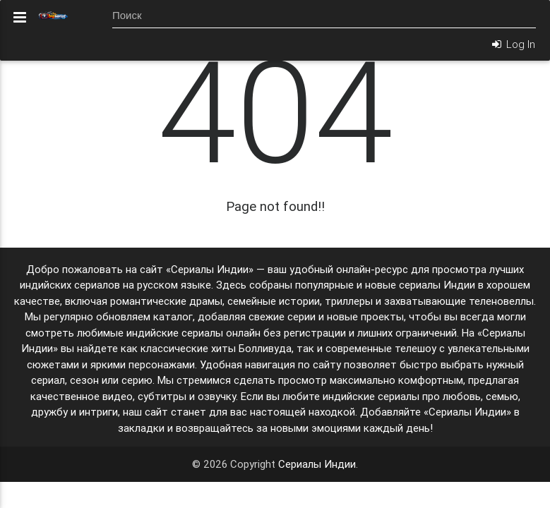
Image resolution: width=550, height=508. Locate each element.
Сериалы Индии (317, 464)
